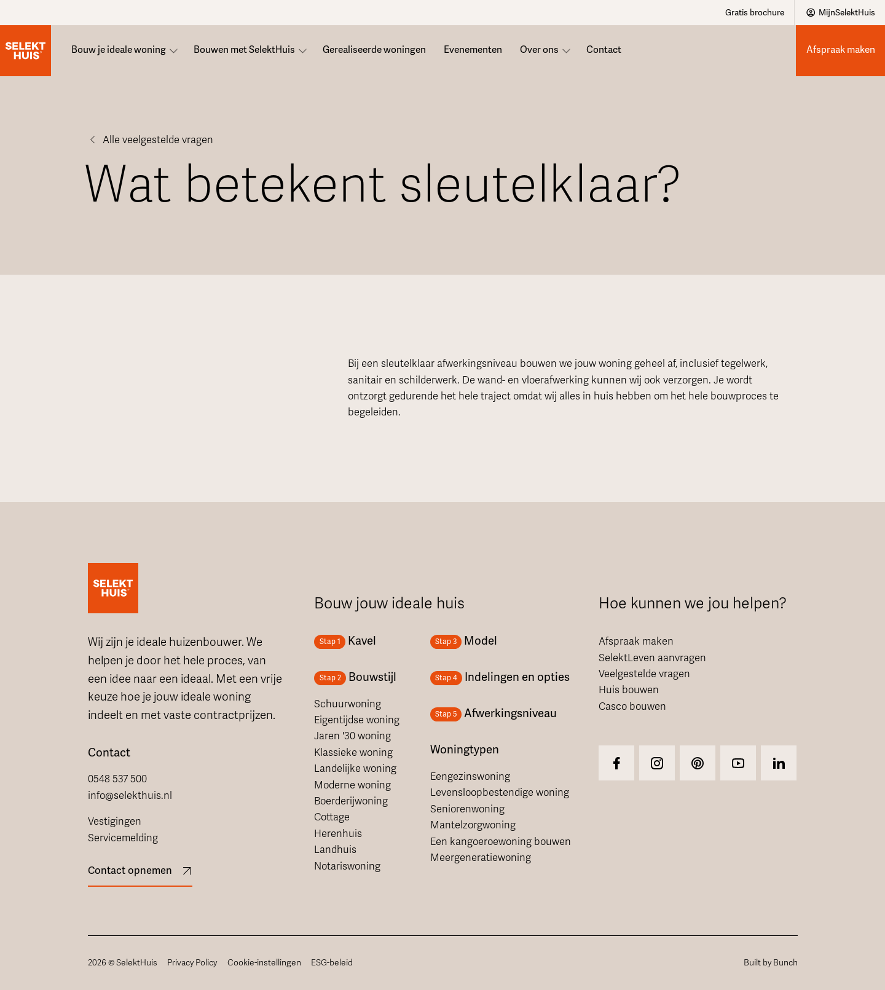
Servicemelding (123, 838)
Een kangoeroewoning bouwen (500, 842)
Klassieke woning (353, 753)
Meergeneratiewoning (480, 858)
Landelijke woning (355, 769)
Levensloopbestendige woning (499, 793)
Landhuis (335, 850)
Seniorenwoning (467, 809)
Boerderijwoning (351, 801)
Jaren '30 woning (352, 736)
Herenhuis (338, 834)
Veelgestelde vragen (644, 674)
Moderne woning (352, 785)
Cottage (332, 817)
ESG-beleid (332, 962)
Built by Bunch (771, 962)
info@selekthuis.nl (130, 796)
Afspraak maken (636, 641)
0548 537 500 (117, 779)
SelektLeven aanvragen (652, 658)
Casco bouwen (632, 707)
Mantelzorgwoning (473, 825)
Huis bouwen (629, 690)
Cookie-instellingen (264, 962)
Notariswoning (347, 866)
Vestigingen (114, 821)
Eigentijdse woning (356, 720)
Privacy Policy (192, 962)
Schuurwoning (347, 704)
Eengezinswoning (470, 777)
